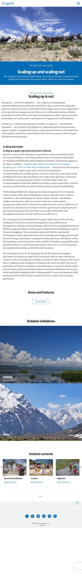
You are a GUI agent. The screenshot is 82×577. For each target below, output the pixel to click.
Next (81, 467)
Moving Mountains (12, 11)
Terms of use (42, 525)
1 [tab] (39, 495)
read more (41, 301)
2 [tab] (42, 495)
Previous (1, 467)
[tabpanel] (14, 475)
